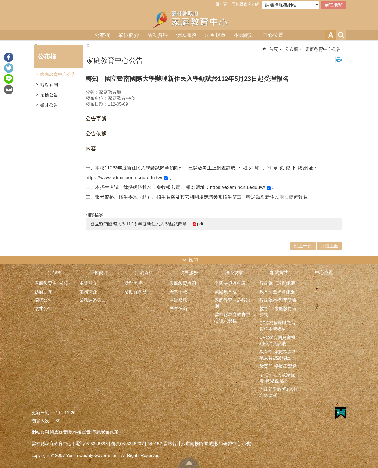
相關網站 (244, 35)
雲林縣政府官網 (245, 4)
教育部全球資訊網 (277, 291)
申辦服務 (178, 300)
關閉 (193, 259)
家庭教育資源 (182, 283)
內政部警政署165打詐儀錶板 (278, 392)
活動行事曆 (135, 291)
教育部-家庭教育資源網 (278, 311)
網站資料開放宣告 (49, 431)
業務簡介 (88, 291)
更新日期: (42, 412)
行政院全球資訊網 (277, 283)
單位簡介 (128, 35)
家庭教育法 (225, 291)
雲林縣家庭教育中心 (189, 19)
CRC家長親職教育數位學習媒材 (277, 326)
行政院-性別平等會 (278, 300)
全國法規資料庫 (230, 283)
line (8, 79)
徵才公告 (49, 105)
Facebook (8, 57)
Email (8, 89)
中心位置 (273, 35)
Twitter (8, 68)
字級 (331, 35)
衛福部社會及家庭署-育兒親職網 (277, 377)
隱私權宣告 (79, 431)
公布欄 (102, 35)
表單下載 (178, 291)
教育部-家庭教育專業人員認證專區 (278, 355)
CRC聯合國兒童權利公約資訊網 (277, 340)
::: (2, 2)
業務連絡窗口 (92, 300)
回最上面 (189, 462)
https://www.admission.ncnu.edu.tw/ (124, 177)
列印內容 (338, 59)
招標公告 (49, 94)
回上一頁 (303, 245)
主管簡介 (88, 283)
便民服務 (186, 35)
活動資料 (157, 35)
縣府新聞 (49, 84)
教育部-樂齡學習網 (278, 366)
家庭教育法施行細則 (232, 303)
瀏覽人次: (42, 420)
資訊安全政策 (105, 431)
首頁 (273, 49)
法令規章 (215, 35)
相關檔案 (94, 215)
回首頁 (221, 4)
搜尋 (341, 35)
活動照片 (133, 283)
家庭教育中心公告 (58, 74)
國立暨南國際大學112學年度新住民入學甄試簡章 (138, 224)
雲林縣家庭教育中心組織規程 (232, 317)
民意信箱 (178, 308)
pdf (200, 224)
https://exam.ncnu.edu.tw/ (237, 187)
